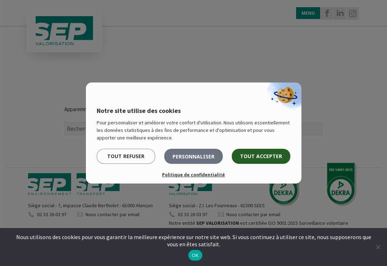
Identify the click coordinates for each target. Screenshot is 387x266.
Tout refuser (125, 156)
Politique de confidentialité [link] (193, 175)
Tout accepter (261, 156)
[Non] (378, 247)
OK (195, 255)
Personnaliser (193, 156)
